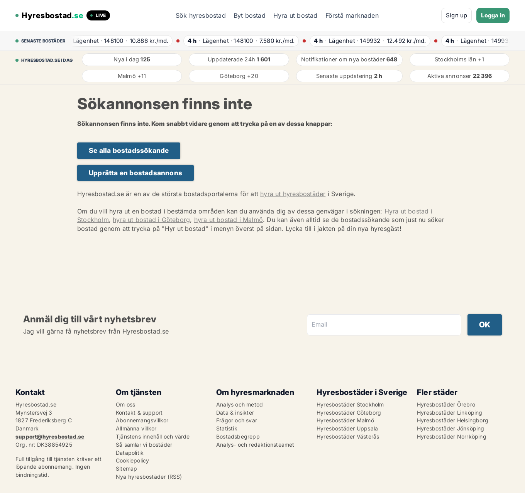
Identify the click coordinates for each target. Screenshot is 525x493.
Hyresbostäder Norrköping (451, 436)
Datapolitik (130, 452)
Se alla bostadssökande (129, 150)
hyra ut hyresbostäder (292, 194)
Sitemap (126, 468)
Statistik (226, 428)
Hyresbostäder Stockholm (350, 404)
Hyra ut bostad (295, 15)
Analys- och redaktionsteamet (255, 444)
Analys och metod (239, 404)
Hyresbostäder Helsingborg (452, 420)
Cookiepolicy (132, 460)
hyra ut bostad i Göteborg (151, 220)
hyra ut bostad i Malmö (228, 220)
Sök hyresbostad (201, 15)
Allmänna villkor (136, 428)
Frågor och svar (236, 420)
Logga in (493, 15)
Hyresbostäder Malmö (345, 420)
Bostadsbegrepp (238, 436)
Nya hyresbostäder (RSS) (149, 476)
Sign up (456, 15)
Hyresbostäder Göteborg (349, 412)
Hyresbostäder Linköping (450, 412)
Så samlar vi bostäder (144, 444)
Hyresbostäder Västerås (348, 436)
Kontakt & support (139, 412)
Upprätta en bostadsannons (135, 173)
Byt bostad (250, 15)
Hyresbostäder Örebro (446, 404)
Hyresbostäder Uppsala (347, 428)
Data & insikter (235, 412)
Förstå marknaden (352, 15)
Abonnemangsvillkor (142, 420)
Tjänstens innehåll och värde (153, 436)
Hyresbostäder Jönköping (450, 428)
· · (118, 40)
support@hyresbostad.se (49, 436)
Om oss (125, 404)
